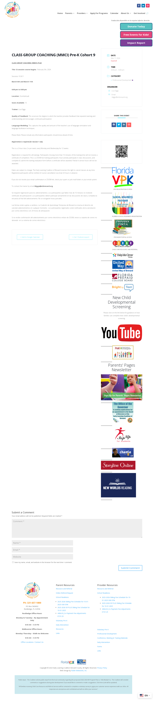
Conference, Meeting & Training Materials (112, 638)
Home (60, 13)
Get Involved (139, 13)
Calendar (114, 13)
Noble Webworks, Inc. (79, 670)
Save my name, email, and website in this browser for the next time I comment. (43, 562)
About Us (125, 13)
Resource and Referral (64, 589)
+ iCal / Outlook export (80, 237)
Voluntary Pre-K (61, 621)
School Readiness (62, 597)
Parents (68, 13)
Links (58, 633)
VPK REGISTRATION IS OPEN (122, 189)
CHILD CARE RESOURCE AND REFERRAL (125, 249)
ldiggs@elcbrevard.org (119, 97)
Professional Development (122, 80)
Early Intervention (62, 625)
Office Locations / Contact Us (32, 642)
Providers (81, 13)
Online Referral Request (64, 593)
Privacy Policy (102, 668)
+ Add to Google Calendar (30, 237)
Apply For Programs (99, 13)
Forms (99, 646)
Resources (60, 629)
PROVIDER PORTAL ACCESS (123, 237)
